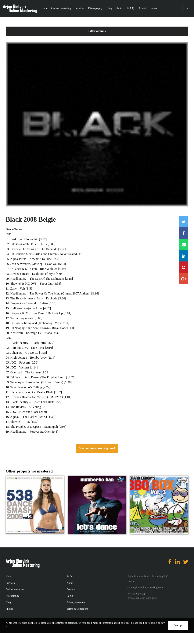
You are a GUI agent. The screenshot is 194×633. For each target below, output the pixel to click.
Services (79, 8)
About (142, 8)
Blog (109, 8)
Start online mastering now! (97, 448)
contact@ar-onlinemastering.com (145, 587)
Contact (153, 8)
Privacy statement (75, 602)
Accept (178, 625)
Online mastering (61, 8)
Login (69, 595)
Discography (95, 8)
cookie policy (157, 622)
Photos (120, 8)
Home (44, 8)
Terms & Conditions (77, 608)
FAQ (69, 576)
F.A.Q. (131, 8)
